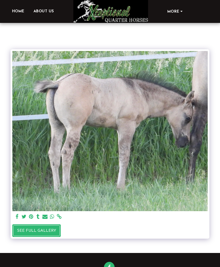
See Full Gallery (36, 231)
